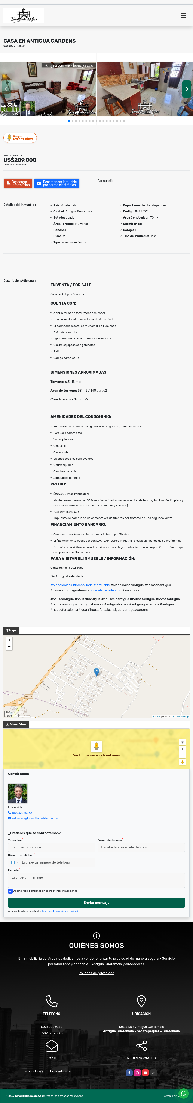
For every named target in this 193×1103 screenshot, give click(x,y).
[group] (48, 89)
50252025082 (51, 1027)
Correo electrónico (110, 840)
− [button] (9, 647)
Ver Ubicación (84, 755)
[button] (69, 121)
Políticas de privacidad (96, 973)
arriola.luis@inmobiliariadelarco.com (35, 818)
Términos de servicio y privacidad (60, 911)
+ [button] (9, 640)
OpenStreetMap (180, 716)
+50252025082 (22, 812)
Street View (20, 137)
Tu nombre (15, 840)
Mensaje (14, 870)
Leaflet (156, 716)
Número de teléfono (21, 855)
